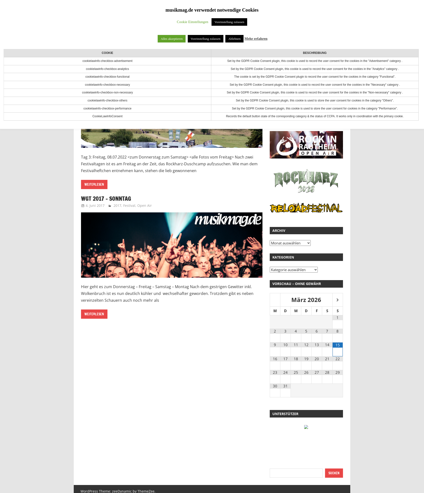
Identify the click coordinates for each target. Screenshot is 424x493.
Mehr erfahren (256, 39)
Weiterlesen (94, 184)
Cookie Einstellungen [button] (192, 22)
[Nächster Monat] (338, 300)
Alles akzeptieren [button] (172, 39)
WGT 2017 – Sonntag (107, 198)
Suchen (334, 473)
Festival (129, 205)
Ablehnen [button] (234, 39)
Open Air (144, 205)
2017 (117, 205)
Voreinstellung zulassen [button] (229, 22)
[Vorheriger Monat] (275, 300)
